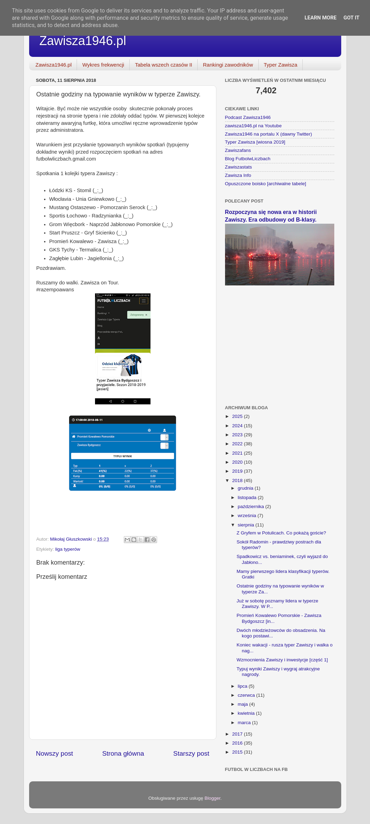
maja (243, 704)
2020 (238, 462)
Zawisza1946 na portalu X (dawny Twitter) (268, 134)
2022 (238, 443)
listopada (248, 497)
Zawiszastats (238, 167)
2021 (238, 453)
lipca (243, 686)
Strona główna (123, 753)
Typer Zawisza (281, 65)
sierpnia (247, 524)
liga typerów (67, 549)
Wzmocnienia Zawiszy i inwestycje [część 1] (282, 659)
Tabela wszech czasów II (163, 65)
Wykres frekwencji (103, 65)
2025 (238, 416)
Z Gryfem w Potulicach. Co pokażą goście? (281, 532)
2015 (238, 752)
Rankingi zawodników (228, 65)
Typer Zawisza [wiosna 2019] (255, 142)
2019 (238, 471)
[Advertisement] (279, 341)
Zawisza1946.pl (83, 41)
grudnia (246, 488)
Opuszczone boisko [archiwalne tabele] (265, 183)
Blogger (213, 798)
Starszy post (191, 753)
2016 (238, 743)
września (248, 515)
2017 (238, 734)
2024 (238, 425)
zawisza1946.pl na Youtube (253, 125)
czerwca (247, 695)
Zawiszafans (238, 150)
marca (245, 722)
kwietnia (247, 713)
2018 (238, 480)
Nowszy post (54, 753)
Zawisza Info (238, 175)
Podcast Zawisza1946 (248, 117)
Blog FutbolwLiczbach (247, 158)
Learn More (320, 18)
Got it (351, 18)
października (252, 506)
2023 (238, 434)
